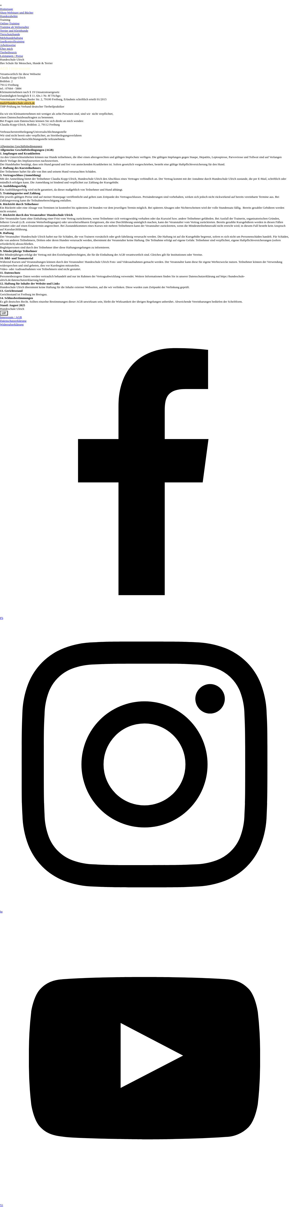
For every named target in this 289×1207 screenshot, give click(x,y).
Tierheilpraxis (8, 52)
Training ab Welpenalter (14, 27)
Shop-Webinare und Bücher (16, 12)
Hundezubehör (9, 16)
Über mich (6, 48)
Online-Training (9, 23)
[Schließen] (1, 5)
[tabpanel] (144, 191)
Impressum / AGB (11, 317)
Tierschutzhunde (10, 34)
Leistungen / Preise (11, 56)
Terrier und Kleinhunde (14, 30)
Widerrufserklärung (12, 324)
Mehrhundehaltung (11, 38)
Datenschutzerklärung (13, 320)
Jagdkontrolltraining (12, 41)
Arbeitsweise (8, 45)
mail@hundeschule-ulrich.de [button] (17, 103)
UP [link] (4, 313)
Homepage (6, 9)
